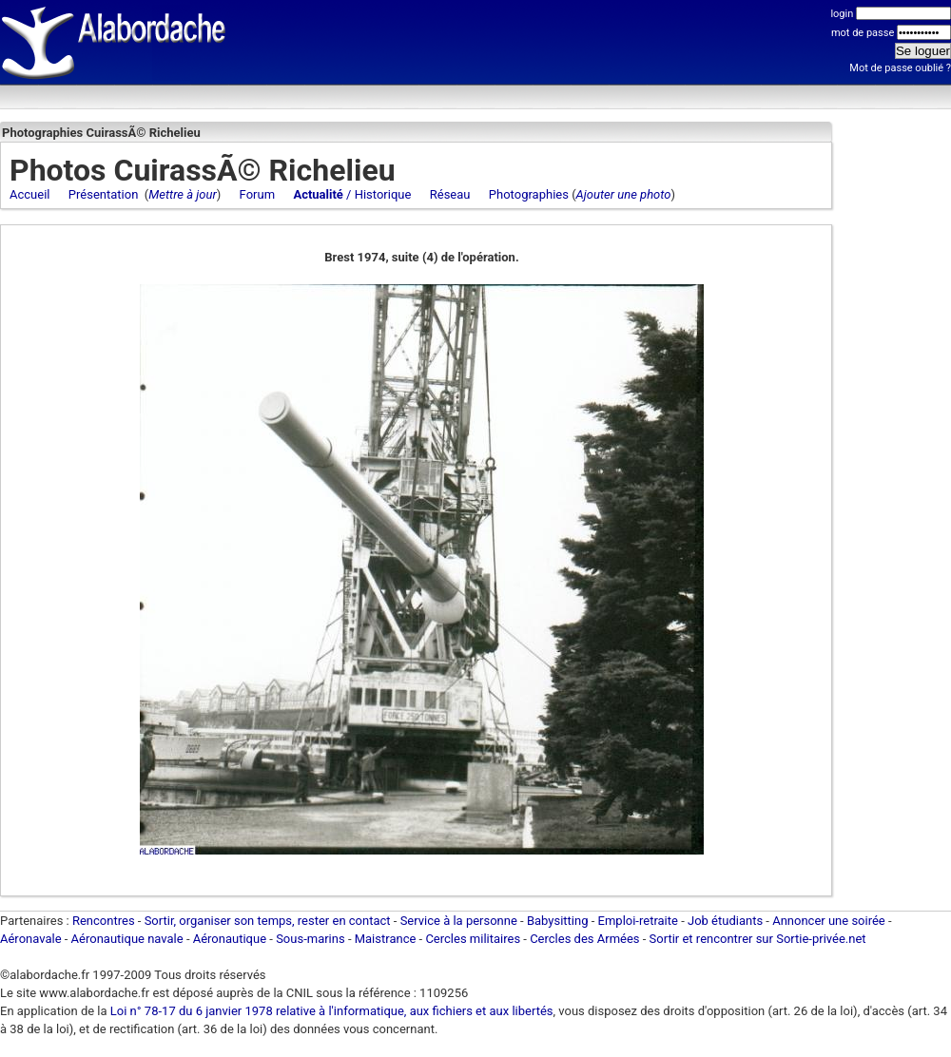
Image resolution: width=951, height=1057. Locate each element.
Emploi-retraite (638, 920)
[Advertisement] (894, 413)
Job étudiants (725, 920)
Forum (257, 194)
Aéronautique (231, 939)
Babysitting (558, 920)
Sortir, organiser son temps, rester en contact (268, 920)
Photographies (529, 194)
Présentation (103, 194)
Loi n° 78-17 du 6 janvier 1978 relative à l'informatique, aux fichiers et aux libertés (330, 1011)
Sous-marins (310, 939)
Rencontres (103, 920)
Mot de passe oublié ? (900, 68)
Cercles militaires (472, 939)
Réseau (450, 194)
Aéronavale (31, 939)
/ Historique (352, 194)
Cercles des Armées (584, 939)
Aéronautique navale (127, 939)
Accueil (29, 194)
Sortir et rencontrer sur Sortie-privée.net (758, 939)
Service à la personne (458, 920)
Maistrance (386, 939)
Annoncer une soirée (828, 920)
